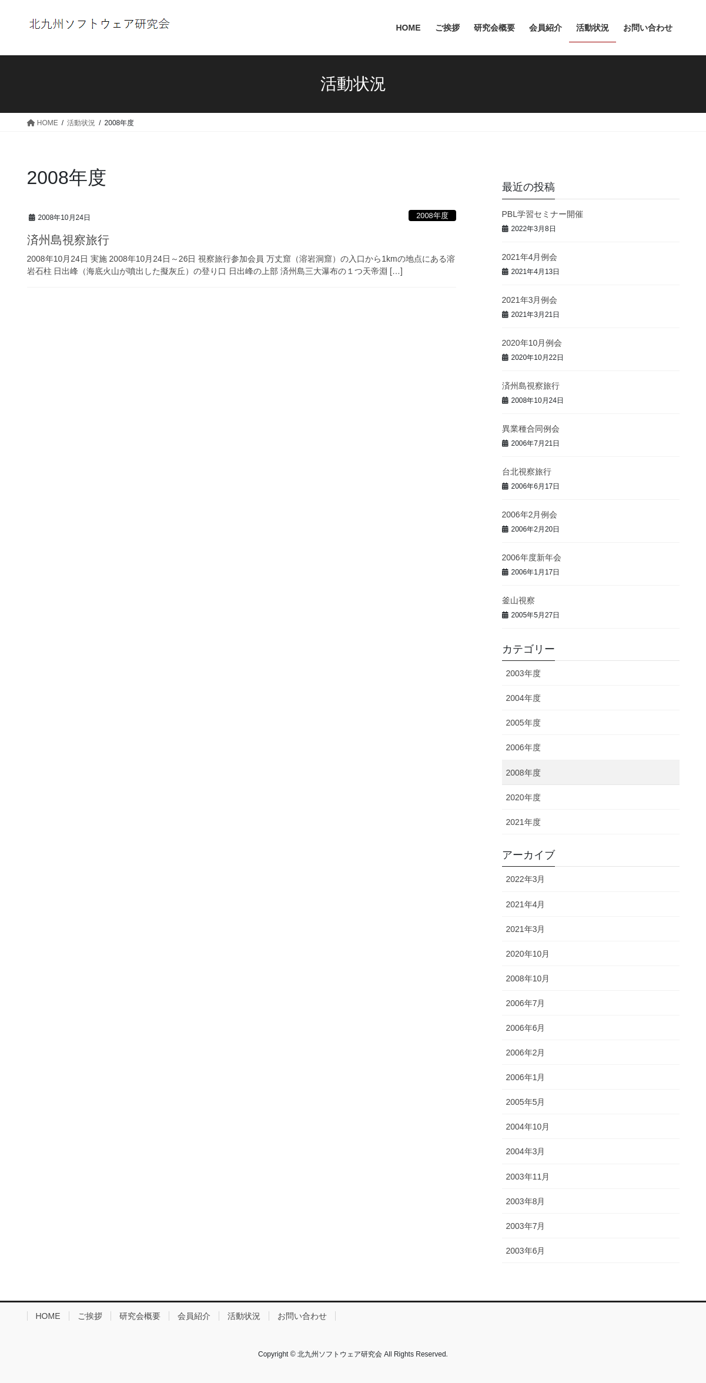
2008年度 (432, 215)
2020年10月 (528, 953)
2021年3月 (526, 929)
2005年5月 (526, 1102)
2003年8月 (526, 1201)
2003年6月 (526, 1250)
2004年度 (523, 698)
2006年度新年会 (531, 557)
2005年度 (523, 722)
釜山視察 (518, 600)
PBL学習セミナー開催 (542, 214)
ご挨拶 (90, 1316)
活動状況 (243, 1316)
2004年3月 (526, 1151)
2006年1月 (526, 1077)
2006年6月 (526, 1028)
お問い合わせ (302, 1316)
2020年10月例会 (532, 343)
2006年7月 (526, 1003)
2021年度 (523, 822)
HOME (48, 1316)
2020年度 (523, 797)
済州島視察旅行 (68, 239)
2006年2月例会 (530, 514)
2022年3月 (526, 879)
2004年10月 (528, 1126)
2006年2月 (526, 1052)
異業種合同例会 (531, 428)
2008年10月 (528, 978)
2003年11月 (528, 1176)
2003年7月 (526, 1226)
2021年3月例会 (530, 300)
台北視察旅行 (526, 471)
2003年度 (523, 673)
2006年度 (523, 747)
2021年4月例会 (530, 257)
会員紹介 (194, 1316)
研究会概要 (139, 1316)
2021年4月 (526, 904)
